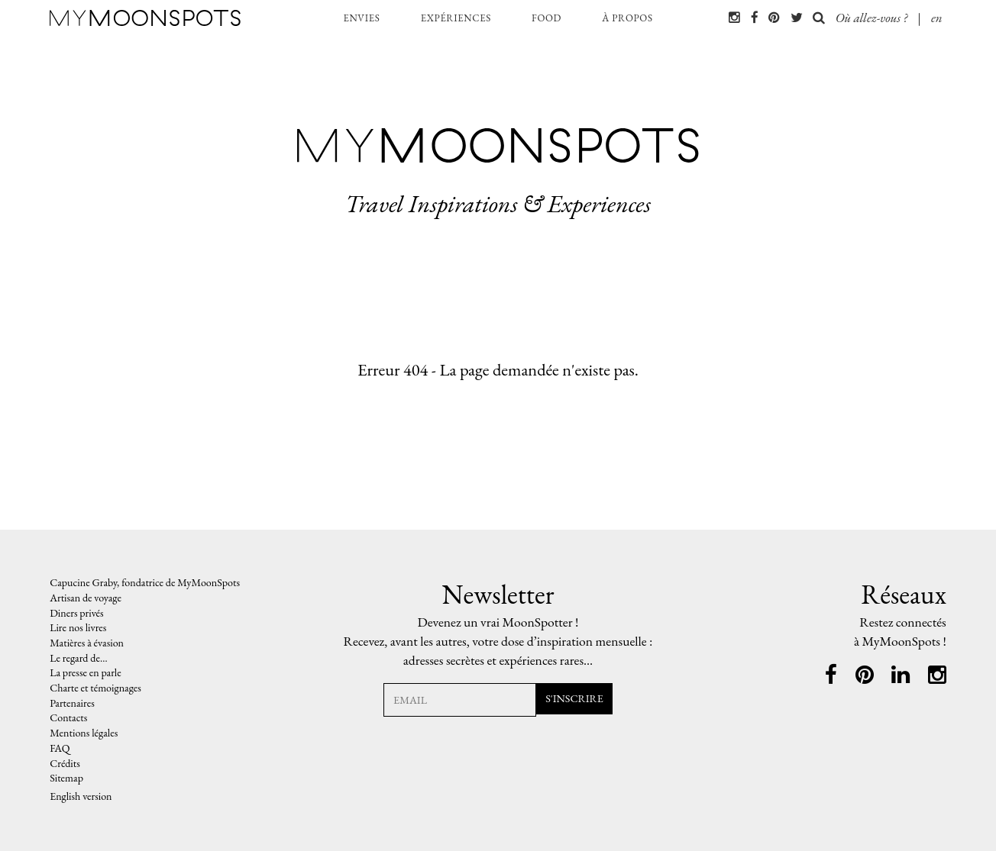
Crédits (65, 763)
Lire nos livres (78, 627)
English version (81, 796)
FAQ (60, 748)
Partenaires (72, 703)
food (546, 17)
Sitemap (66, 778)
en (937, 17)
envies (361, 17)
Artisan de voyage (85, 597)
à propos (627, 17)
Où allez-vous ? (860, 17)
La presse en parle (85, 672)
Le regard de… (78, 658)
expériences (456, 17)
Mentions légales (84, 733)
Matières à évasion (87, 643)
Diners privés (76, 613)
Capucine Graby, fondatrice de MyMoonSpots (145, 582)
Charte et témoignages (96, 688)
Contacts (68, 717)
